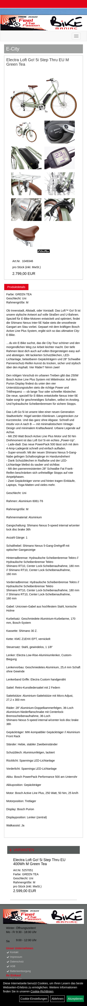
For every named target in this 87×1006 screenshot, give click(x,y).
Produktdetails (16, 287)
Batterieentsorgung (20, 971)
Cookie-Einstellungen (33, 998)
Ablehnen (57, 998)
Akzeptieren (75, 998)
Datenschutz (17, 961)
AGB (12, 966)
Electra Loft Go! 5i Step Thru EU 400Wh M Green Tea (39, 862)
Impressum (16, 957)
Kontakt (14, 952)
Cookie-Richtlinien (41, 991)
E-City (12, 48)
